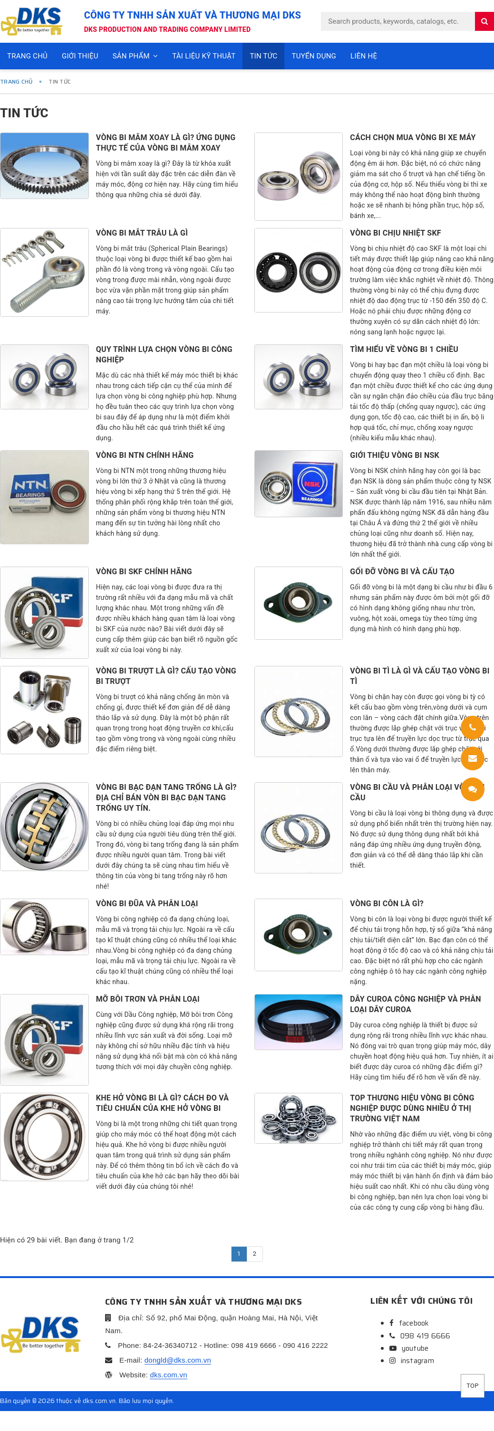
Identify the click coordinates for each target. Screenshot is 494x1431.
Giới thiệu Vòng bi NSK (394, 455)
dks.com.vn (168, 1375)
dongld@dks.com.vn (178, 1360)
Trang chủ (27, 56)
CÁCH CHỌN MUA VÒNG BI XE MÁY (412, 137)
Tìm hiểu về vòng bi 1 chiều (404, 349)
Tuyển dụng (313, 56)
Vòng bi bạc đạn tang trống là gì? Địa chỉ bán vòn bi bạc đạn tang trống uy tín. (166, 798)
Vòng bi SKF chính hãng (144, 571)
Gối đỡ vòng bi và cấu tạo (402, 571)
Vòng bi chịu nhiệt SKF (395, 232)
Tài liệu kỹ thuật (203, 56)
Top (472, 1385)
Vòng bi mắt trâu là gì (142, 232)
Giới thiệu (80, 56)
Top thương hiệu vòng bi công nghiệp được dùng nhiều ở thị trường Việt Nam (412, 1108)
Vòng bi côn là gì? (387, 903)
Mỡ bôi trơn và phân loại (148, 999)
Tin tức (263, 56)
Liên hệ (363, 56)
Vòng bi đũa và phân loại (147, 903)
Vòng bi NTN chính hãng (145, 455)
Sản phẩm (135, 56)
